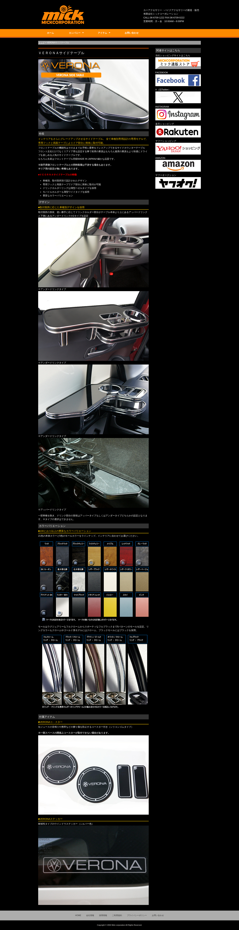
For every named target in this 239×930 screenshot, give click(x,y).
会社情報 (90, 915)
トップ (41, 42)
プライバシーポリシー (137, 915)
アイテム (102, 33)
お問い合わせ (132, 33)
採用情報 (103, 915)
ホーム (50, 33)
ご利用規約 (117, 915)
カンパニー (74, 33)
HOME (78, 915)
